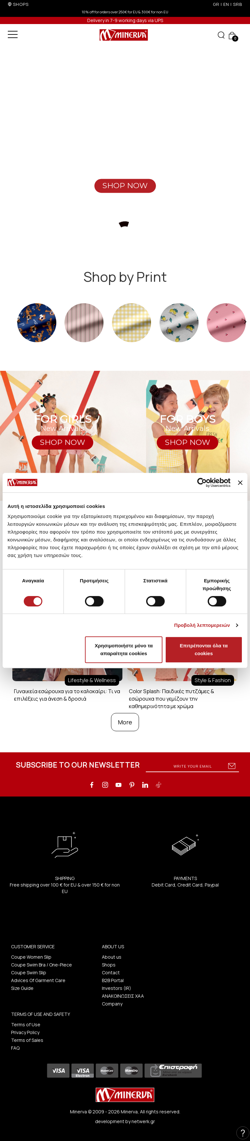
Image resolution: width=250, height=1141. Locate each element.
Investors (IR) (116, 988)
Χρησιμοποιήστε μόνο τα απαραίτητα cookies (124, 649)
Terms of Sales (27, 1040)
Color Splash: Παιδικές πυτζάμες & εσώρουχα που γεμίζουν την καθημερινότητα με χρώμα (171, 699)
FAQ (15, 1048)
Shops (109, 965)
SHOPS (21, 4)
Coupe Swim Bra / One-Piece (41, 965)
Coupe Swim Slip (28, 972)
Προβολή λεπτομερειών (202, 625)
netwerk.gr (143, 1121)
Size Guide (22, 988)
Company (112, 1004)
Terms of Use (25, 1024)
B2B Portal (113, 980)
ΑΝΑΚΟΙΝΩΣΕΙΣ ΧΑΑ (123, 996)
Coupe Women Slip (31, 957)
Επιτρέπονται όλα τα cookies (204, 649)
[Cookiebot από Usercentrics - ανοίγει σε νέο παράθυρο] (202, 482)
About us (111, 957)
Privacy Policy (25, 1032)
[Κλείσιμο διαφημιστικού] (240, 482)
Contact (111, 972)
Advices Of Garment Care (38, 980)
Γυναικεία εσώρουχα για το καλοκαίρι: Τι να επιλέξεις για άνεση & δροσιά (67, 695)
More (125, 722)
